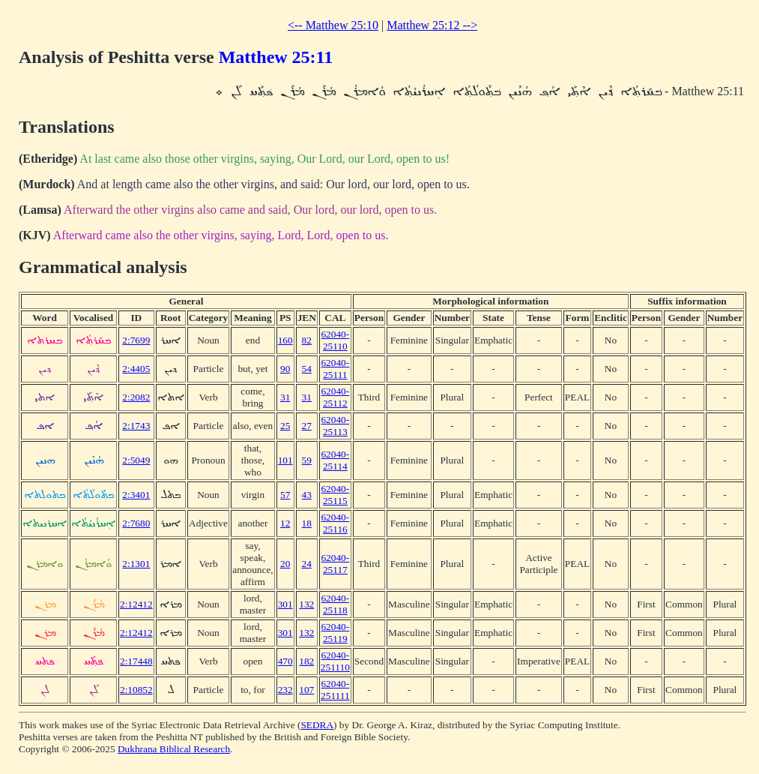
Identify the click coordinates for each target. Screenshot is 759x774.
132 (306, 604)
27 (307, 425)
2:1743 (136, 425)
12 (285, 523)
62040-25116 (335, 523)
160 (285, 340)
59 (307, 460)
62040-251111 (335, 689)
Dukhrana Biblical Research (174, 748)
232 (285, 689)
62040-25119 (335, 632)
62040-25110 (335, 340)
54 (307, 368)
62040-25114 (335, 460)
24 (307, 563)
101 (285, 460)
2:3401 (136, 494)
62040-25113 (335, 425)
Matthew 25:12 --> (432, 25)
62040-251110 (335, 661)
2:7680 (136, 523)
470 (285, 661)
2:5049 (136, 460)
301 (285, 604)
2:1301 (136, 563)
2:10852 (136, 689)
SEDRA (316, 724)
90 (285, 368)
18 (307, 523)
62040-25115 (335, 494)
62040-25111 (335, 368)
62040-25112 (335, 397)
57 (285, 494)
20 (285, 563)
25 (285, 425)
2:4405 (136, 368)
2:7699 (136, 340)
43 (307, 494)
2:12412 (136, 604)
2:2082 (136, 397)
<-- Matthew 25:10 (333, 25)
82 (307, 340)
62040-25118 (335, 604)
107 (306, 689)
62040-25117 (335, 563)
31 (285, 397)
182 (306, 661)
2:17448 (136, 661)
